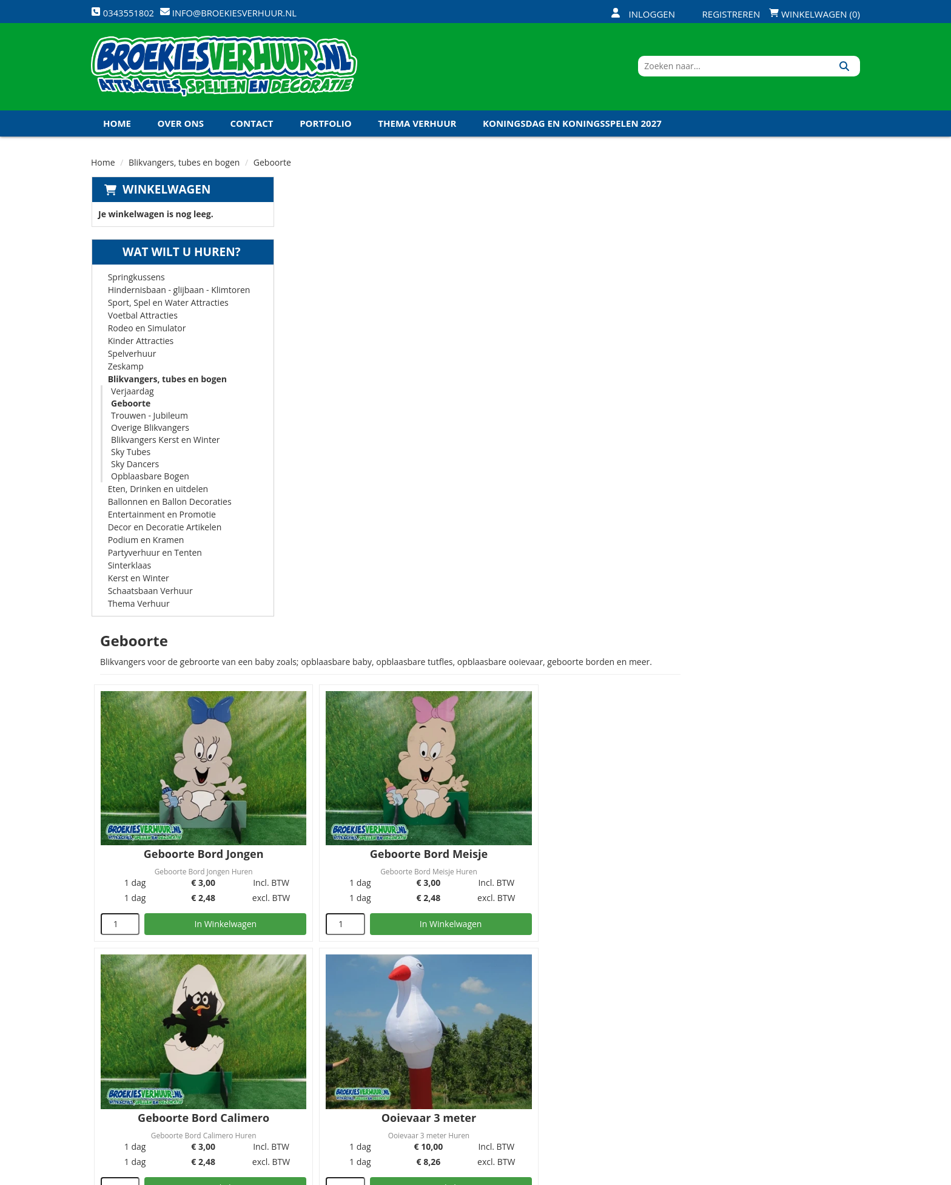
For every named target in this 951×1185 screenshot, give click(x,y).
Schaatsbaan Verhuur (149, 594)
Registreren (724, 14)
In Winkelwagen (399, 451)
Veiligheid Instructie (338, 1020)
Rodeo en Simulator (146, 331)
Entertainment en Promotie (161, 518)
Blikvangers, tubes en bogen (184, 166)
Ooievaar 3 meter (379, 621)
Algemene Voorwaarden (603, 1061)
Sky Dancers (134, 467)
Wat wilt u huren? (172, 255)
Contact (252, 127)
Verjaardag (131, 394)
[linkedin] (827, 1174)
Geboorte (130, 407)
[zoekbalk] (755, 68)
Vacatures (315, 1040)
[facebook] (762, 1174)
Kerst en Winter (138, 581)
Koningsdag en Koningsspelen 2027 (572, 127)
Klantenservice (583, 1020)
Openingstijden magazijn (604, 999)
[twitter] (784, 1174)
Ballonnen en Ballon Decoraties (169, 505)
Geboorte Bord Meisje (574, 381)
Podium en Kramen (145, 543)
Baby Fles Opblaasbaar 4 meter (380, 861)
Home (117, 127)
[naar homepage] (224, 68)
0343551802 (141, 1074)
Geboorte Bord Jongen (380, 381)
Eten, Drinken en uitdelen (157, 492)
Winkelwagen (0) (814, 14)
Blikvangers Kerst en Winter (164, 443)
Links (303, 1061)
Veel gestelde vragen (466, 1040)
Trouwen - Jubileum (148, 419)
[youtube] (805, 1174)
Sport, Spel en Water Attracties (167, 306)
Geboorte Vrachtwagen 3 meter (767, 621)
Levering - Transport (466, 999)
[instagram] (849, 1174)
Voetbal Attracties (142, 319)
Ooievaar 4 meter (573, 621)
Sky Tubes (130, 455)
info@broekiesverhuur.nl (184, 1086)
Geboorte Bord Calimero (767, 381)
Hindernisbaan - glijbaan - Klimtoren (178, 293)
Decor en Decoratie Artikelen (164, 530)
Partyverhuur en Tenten (154, 556)
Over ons (181, 127)
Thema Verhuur (417, 127)
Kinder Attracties (140, 344)
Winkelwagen (166, 193)
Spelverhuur (131, 357)
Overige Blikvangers (149, 431)
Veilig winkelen (454, 1020)
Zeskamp (125, 370)
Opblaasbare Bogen (149, 479)
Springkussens (135, 280)
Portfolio (326, 127)
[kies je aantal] (309, 452)
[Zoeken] (846, 68)
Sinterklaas (129, 569)
